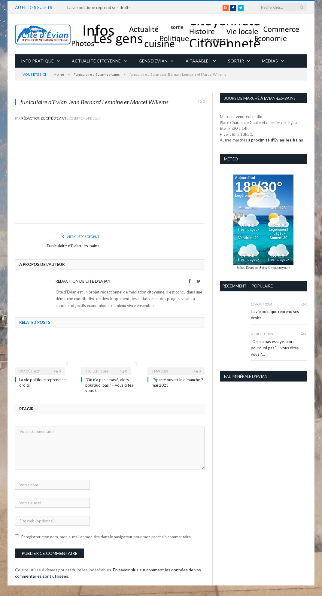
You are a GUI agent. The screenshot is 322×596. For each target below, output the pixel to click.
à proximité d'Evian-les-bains (275, 140)
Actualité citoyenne (96, 60)
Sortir (236, 60)
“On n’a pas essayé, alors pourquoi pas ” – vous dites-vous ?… (110, 385)
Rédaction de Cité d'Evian (43, 118)
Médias (270, 60)
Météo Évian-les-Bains (252, 267)
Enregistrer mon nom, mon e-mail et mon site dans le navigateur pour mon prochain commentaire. (106, 536)
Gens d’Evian (153, 60)
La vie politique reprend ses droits (99, 7)
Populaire (262, 286)
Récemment (235, 286)
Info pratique (37, 60)
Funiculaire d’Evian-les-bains (73, 245)
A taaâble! (198, 60)
